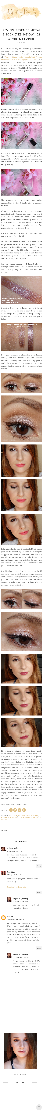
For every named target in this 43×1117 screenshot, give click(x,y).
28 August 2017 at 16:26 (20, 901)
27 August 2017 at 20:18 (14, 851)
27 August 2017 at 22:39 (14, 875)
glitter (34, 816)
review (26, 818)
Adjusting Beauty (14, 848)
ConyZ (10, 917)
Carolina (11, 872)
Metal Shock (7, 818)
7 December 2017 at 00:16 (15, 919)
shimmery (36, 818)
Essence (13, 816)
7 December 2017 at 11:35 (21, 957)
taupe (4, 820)
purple (18, 818)
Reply (39, 866)
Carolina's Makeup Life (16, 887)
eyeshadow (24, 816)
